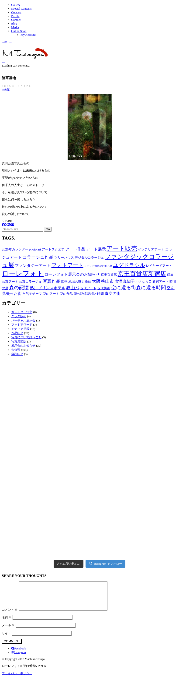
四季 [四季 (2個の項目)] (64, 281)
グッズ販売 (18, 316)
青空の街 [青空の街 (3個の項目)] (112, 293)
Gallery (15, 5)
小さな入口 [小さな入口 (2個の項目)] (143, 281)
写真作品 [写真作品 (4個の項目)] (51, 281)
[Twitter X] (6, 224)
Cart (7, 41)
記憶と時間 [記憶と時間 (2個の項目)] (95, 294)
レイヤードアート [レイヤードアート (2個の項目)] (159, 266)
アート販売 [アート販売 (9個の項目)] (122, 248)
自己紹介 (17, 354)
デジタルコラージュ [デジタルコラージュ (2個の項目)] (89, 257)
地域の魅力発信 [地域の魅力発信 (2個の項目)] (79, 281)
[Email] (12, 224)
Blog (14, 23)
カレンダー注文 (21, 312)
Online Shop (18, 31)
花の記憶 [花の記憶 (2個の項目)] (80, 294)
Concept (16, 12)
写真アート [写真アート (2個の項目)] (10, 281)
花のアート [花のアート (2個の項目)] (51, 294)
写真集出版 (18, 341)
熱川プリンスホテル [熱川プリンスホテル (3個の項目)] (47, 288)
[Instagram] (18, 657)
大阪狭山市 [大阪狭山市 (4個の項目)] (103, 281)
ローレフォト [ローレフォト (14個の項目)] (23, 273)
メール (8, 631)
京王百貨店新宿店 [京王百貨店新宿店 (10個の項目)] (142, 273)
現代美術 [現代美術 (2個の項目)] (103, 288)
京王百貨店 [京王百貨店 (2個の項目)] (109, 274)
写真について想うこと (26, 337)
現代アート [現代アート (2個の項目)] (88, 288)
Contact (16, 19)
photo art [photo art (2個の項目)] (35, 249)
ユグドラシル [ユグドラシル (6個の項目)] (129, 265)
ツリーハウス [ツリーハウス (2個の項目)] (64, 257)
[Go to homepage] (25, 58)
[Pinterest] (9, 224)
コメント (10, 615)
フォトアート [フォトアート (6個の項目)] (67, 265)
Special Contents (21, 8)
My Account (28, 34)
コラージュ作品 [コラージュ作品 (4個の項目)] (37, 257)
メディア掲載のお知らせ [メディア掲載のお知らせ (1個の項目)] (98, 266)
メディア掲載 (20, 329)
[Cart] (3, 61)
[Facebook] (3, 224)
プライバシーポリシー (17, 678)
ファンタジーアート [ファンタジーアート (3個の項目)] (33, 265)
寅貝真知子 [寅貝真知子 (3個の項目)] (125, 281)
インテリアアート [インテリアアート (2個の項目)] (151, 249)
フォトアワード (21, 324)
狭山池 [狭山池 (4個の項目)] (72, 287)
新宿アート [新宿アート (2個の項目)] (160, 281)
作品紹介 (17, 333)
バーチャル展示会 (23, 320)
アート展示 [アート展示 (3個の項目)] (96, 249)
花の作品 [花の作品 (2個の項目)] (66, 294)
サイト (6, 639)
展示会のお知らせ (23, 345)
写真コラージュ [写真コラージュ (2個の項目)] (30, 281)
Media (15, 27)
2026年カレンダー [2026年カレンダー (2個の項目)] (15, 249)
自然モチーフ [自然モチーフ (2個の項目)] (32, 294)
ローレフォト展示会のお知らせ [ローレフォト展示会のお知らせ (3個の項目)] (72, 274)
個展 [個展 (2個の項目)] (170, 274)
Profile (15, 16)
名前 (7, 623)
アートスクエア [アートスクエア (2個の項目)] (53, 249)
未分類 (6, 89)
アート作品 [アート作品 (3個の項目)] (75, 249)
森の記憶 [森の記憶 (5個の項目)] (19, 287)
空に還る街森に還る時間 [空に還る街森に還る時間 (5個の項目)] (138, 287)
